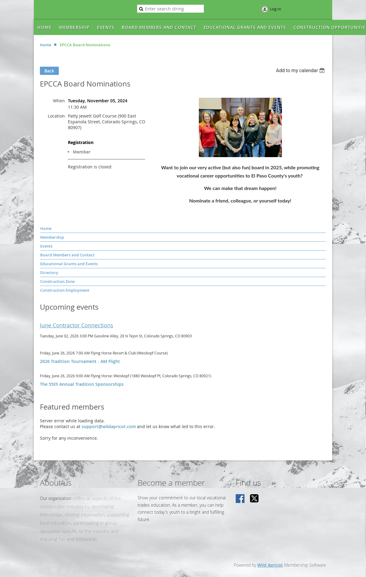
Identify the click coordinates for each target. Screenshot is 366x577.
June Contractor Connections (76, 325)
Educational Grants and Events (69, 263)
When (59, 101)
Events (46, 246)
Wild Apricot (270, 565)
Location (56, 116)
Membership (52, 237)
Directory (49, 272)
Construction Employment (64, 290)
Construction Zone (57, 281)
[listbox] (301, 70)
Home (45, 44)
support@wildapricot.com (109, 426)
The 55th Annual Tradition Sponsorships (82, 384)
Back (49, 71)
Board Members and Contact (67, 255)
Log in (275, 9)
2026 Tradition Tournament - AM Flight (80, 361)
